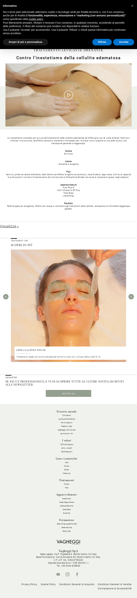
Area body (66, 499)
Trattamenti (66, 480)
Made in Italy (66, 426)
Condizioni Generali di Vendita (115, 584)
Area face (67, 509)
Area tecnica (66, 527)
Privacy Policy (29, 584)
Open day (67, 531)
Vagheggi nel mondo (67, 430)
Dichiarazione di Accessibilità (115, 588)
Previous (6, 297)
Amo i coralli (66, 448)
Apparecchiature (66, 494)
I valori (66, 440)
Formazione (66, 520)
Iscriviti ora (68, 393)
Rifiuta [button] (102, 42)
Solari (66, 470)
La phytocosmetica (67, 419)
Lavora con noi (66, 433)
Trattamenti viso (19, 241)
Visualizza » (9, 226)
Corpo (67, 466)
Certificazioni (66, 452)
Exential (66, 513)
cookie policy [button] (36, 19)
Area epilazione (66, 506)
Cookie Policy (48, 584)
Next (131, 297)
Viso (67, 462)
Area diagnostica (66, 502)
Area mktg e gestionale (67, 524)
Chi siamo (66, 415)
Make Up (67, 473)
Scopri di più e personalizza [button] (25, 42)
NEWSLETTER (11, 377)
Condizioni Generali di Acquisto (76, 584)
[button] (132, 6)
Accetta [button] (123, 42)
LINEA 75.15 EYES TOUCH (30, 349)
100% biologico (67, 444)
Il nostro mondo (67, 411)
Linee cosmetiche (66, 458)
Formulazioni (66, 423)
